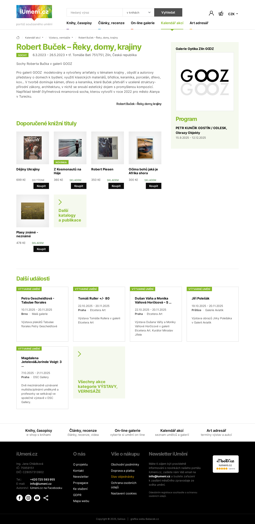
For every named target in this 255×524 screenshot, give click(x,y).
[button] (46, 498)
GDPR (77, 495)
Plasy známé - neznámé (27, 234)
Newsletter (81, 477)
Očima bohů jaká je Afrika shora (143, 171)
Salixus (121, 518)
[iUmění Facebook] (20, 497)
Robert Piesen (102, 169)
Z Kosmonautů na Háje (67, 171)
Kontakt (78, 471)
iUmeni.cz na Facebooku (46, 487)
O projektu (80, 464)
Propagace (80, 483)
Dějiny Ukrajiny (28, 169)
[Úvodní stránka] (34, 16)
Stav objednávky (122, 477)
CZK (231, 14)
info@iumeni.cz (159, 476)
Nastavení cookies (124, 493)
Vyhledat (168, 12)
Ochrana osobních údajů (123, 485)
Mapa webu (81, 501)
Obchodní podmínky (125, 464)
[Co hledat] (95, 12)
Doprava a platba (122, 471)
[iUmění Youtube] (37, 497)
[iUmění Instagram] (28, 497)
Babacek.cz (152, 518)
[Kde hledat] (138, 12)
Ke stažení (80, 489)
